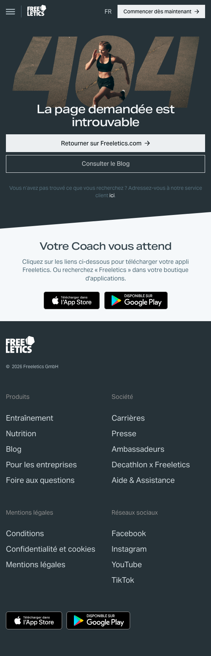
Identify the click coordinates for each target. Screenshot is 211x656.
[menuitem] (108, 11)
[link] (36, 10)
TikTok (123, 580)
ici (112, 195)
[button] (161, 11)
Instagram (129, 549)
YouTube (127, 564)
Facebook (129, 533)
